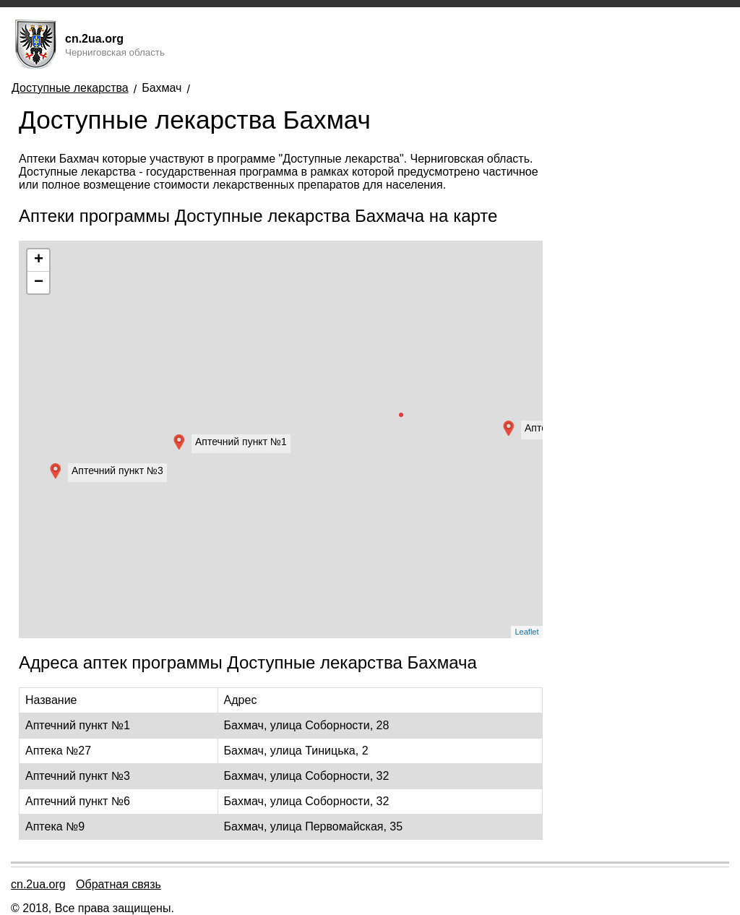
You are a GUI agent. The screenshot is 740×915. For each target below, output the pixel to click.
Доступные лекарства (70, 88)
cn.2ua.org (38, 884)
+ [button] (38, 260)
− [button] (38, 282)
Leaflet (526, 631)
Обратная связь (118, 884)
